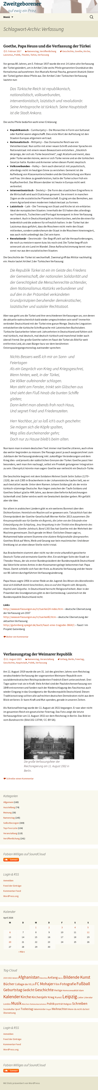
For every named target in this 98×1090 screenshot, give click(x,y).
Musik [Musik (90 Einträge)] (16, 1003)
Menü (6, 17)
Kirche (87, 51)
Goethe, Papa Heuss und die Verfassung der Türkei (47, 46)
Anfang (63, 659)
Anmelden (8, 880)
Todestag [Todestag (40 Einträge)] (27, 1009)
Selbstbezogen (11, 822)
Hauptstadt (21, 662)
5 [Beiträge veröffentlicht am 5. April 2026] (88, 927)
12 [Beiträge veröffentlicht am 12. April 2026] (88, 932)
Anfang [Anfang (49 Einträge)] (53, 977)
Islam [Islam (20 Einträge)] (81, 990)
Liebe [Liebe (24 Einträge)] (80, 997)
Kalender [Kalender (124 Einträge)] (11, 996)
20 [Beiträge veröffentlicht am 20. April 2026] (10, 941)
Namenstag (33, 51)
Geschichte (68, 51)
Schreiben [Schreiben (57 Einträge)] (79, 1003)
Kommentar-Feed (12, 890)
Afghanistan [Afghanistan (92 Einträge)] (29, 977)
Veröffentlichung (48, 51)
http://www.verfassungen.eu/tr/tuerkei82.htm (29, 617)
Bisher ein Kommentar (17, 636)
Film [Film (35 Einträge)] (56, 984)
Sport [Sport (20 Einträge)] (17, 1009)
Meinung (7, 812)
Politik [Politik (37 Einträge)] (51, 1004)
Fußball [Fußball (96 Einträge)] (83, 983)
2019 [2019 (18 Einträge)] (5, 978)
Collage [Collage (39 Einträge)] (19, 984)
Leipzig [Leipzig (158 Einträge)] (69, 996)
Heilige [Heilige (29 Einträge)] (58, 990)
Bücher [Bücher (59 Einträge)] (8, 984)
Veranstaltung (47, 659)
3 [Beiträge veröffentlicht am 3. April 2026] (62, 927)
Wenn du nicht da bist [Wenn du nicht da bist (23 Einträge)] (78, 1009)
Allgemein (8, 802)
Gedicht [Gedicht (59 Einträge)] (28, 990)
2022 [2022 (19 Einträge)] (10, 978)
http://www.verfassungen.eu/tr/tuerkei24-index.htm (33, 609)
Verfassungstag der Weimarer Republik (37, 654)
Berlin (71, 659)
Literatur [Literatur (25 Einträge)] (88, 997)
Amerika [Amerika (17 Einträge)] (43, 978)
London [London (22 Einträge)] (7, 1004)
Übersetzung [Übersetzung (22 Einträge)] (9, 1012)
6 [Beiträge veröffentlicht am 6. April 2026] (10, 932)
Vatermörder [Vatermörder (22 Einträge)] (40, 1009)
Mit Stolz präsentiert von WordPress (21, 1083)
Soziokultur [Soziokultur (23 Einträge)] (9, 1009)
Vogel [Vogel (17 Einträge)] (48, 1009)
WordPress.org (11, 896)
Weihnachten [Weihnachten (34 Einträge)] (60, 1009)
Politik (17, 54)
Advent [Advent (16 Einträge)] (15, 978)
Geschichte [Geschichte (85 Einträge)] (44, 989)
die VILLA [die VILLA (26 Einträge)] (30, 984)
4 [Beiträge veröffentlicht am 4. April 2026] (75, 927)
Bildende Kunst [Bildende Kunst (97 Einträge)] (76, 977)
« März (21, 951)
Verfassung (43, 54)
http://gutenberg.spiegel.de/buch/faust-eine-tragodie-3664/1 (39, 625)
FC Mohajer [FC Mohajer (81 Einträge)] (44, 983)
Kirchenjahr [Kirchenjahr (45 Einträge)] (39, 997)
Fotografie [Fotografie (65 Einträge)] (68, 983)
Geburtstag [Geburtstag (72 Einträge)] (12, 989)
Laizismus (8, 54)
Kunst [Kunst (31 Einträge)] (58, 997)
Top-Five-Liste (10, 828)
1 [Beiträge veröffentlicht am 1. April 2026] (36, 927)
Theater (25, 54)
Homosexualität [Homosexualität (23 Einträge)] (70, 990)
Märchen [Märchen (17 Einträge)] (26, 1004)
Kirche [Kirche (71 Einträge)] (26, 996)
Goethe (78, 51)
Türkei (33, 54)
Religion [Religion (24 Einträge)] (67, 1003)
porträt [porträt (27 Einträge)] (59, 1003)
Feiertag (79, 659)
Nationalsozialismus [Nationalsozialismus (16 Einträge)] (38, 1004)
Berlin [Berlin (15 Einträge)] (60, 978)
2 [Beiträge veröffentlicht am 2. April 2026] (49, 927)
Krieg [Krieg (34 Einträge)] (51, 997)
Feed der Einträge (12, 885)
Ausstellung (9, 807)
